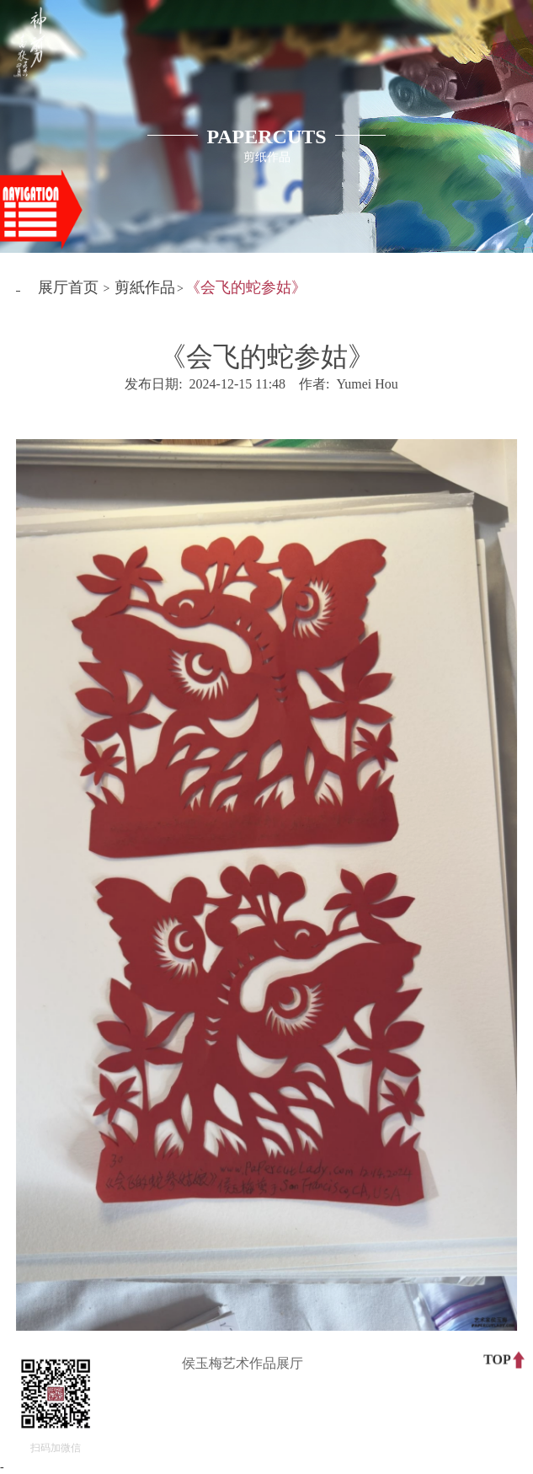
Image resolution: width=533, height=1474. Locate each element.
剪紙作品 (145, 287)
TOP (497, 1359)
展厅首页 (68, 287)
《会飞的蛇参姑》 (245, 287)
